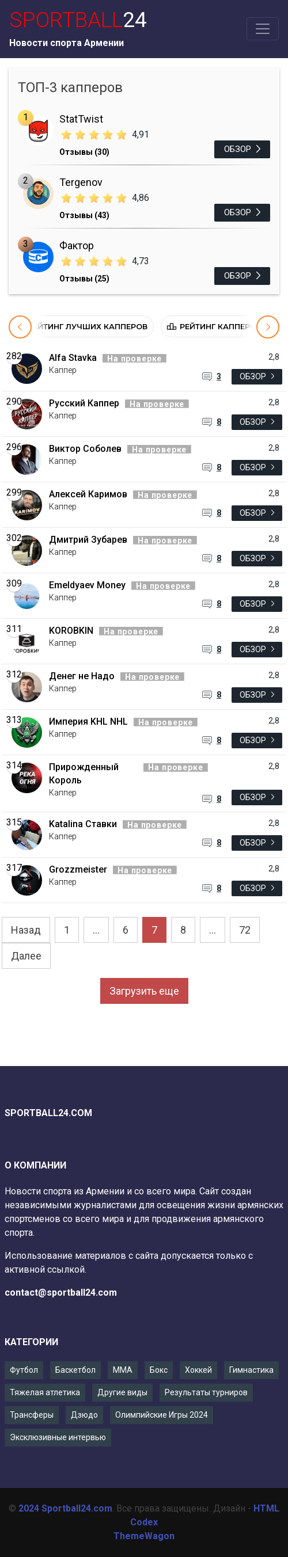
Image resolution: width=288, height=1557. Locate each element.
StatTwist (81, 119)
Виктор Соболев (85, 448)
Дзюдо (84, 1414)
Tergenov (81, 182)
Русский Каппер (84, 403)
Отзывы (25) (84, 278)
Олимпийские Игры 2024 (161, 1414)
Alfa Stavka (73, 357)
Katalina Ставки (83, 824)
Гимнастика (251, 1370)
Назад (26, 930)
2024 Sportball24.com (65, 1508)
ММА (122, 1370)
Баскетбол (75, 1370)
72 (245, 930)
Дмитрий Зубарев (88, 539)
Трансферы (32, 1414)
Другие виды (122, 1392)
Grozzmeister (78, 869)
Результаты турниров (206, 1392)
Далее (26, 956)
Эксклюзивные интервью (58, 1437)
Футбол (24, 1370)
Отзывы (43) (84, 215)
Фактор (76, 245)
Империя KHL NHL (88, 721)
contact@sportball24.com (61, 1292)
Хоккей (198, 1370)
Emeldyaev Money (87, 585)
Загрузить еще (144, 991)
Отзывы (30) (84, 152)
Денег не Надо (82, 676)
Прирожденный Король (84, 774)
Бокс (159, 1370)
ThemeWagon (144, 1536)
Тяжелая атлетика (45, 1392)
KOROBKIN (71, 630)
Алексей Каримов (88, 494)
